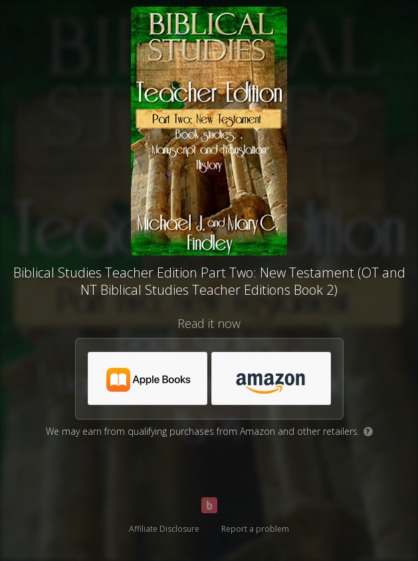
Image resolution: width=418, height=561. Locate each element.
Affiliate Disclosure (164, 528)
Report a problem (255, 528)
